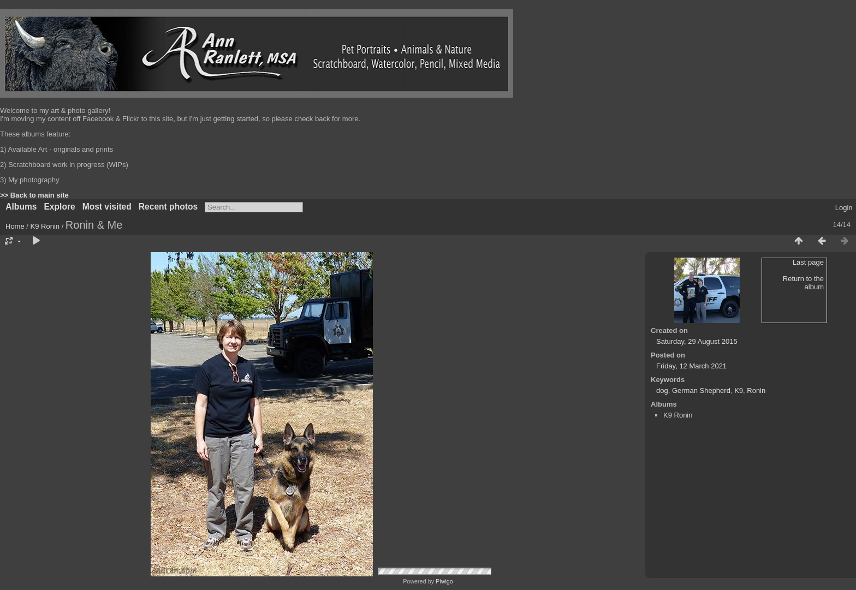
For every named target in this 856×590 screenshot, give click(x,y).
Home (15, 226)
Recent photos (168, 206)
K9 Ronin (45, 226)
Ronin (756, 390)
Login (844, 208)
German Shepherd (701, 390)
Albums (21, 206)
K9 (738, 390)
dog (662, 390)
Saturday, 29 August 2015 (697, 341)
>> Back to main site (34, 195)
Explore (59, 206)
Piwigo (444, 581)
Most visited (107, 206)
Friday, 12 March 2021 (691, 366)
